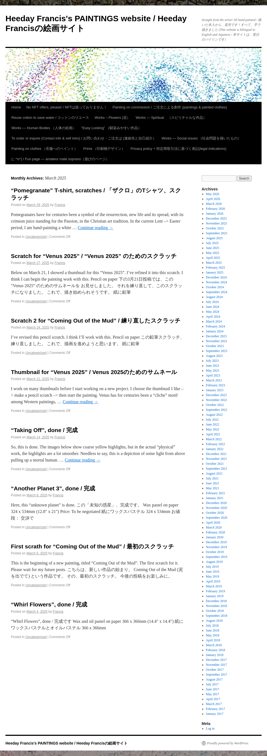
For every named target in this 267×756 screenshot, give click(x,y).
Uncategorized (35, 237)
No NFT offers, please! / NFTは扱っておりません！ (66, 107)
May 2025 (212, 253)
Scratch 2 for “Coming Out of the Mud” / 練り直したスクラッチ (96, 320)
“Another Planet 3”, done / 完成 (53, 488)
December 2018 (216, 601)
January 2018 (214, 655)
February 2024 (215, 326)
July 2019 (212, 567)
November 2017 (216, 665)
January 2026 (214, 213)
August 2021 (214, 473)
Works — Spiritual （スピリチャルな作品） (171, 118)
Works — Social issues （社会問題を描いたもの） (201, 138)
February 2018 (215, 650)
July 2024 (212, 302)
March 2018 (214, 645)
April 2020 (213, 522)
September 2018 (216, 616)
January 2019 (214, 596)
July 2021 (212, 478)
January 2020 (214, 537)
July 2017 (212, 684)
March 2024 (214, 321)
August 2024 (214, 297)
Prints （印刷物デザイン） (104, 149)
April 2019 (213, 581)
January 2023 (214, 390)
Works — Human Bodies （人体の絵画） (43, 128)
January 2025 (214, 272)
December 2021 (216, 454)
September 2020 (216, 518)
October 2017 (215, 670)
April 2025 (213, 258)
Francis (59, 205)
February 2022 (215, 444)
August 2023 (214, 356)
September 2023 (216, 351)
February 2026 (215, 209)
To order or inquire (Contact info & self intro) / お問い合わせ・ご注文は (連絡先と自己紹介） (83, 138)
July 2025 (212, 243)
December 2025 (216, 218)
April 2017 (213, 699)
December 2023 (216, 336)
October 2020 (215, 513)
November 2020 (216, 508)
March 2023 (214, 380)
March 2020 (214, 527)
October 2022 (215, 405)
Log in (210, 728)
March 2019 (214, 586)
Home (16, 107)
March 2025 (214, 263)
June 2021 (212, 483)
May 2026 (212, 194)
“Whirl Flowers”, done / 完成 (49, 604)
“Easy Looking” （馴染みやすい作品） (111, 128)
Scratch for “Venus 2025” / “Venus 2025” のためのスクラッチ (94, 256)
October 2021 (215, 464)
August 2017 (214, 679)
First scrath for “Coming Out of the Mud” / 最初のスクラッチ (92, 546)
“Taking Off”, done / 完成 (44, 430)
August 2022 (214, 415)
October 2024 (215, 287)
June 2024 (212, 307)
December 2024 (216, 277)
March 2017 (214, 704)
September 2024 (216, 292)
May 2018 (212, 635)
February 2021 (215, 493)
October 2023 (215, 346)
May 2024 (212, 312)
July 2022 (212, 419)
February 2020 (215, 532)
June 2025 (212, 248)
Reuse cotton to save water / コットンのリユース (50, 118)
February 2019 (215, 591)
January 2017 (214, 714)
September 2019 (216, 557)
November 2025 (216, 223)
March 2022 (214, 439)
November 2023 (216, 341)
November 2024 (216, 282)
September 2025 (216, 233)
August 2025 (214, 238)
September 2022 (216, 410)
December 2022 (216, 395)
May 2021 (212, 488)
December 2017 (216, 660)
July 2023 (212, 361)
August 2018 (214, 621)
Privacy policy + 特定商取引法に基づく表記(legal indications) (178, 149)
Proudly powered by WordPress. (228, 743)
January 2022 (214, 449)
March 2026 (214, 204)
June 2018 (212, 630)
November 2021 (216, 459)
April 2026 (213, 199)
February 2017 (215, 709)
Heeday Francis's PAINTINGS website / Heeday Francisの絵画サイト (66, 743)
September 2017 (216, 674)
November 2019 (216, 547)
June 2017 (212, 689)
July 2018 (212, 625)
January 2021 (214, 498)
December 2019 (216, 542)
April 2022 (213, 434)
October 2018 (215, 611)
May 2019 (212, 576)
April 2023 (213, 375)
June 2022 (212, 424)
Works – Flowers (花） (112, 118)
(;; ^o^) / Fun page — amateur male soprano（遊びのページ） (60, 159)
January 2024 (214, 331)
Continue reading (95, 227)
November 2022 (216, 400)
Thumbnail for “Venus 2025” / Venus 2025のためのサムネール (94, 372)
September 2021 (216, 468)
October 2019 (215, 552)
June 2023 (212, 366)
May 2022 (212, 429)
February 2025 (215, 267)
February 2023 (215, 385)
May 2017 (212, 694)
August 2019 (214, 562)
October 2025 (215, 228)
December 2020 (216, 503)
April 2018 (213, 640)
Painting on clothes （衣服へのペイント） (44, 149)
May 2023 (212, 370)
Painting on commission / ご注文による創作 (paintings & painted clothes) (170, 107)
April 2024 (213, 316)
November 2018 (216, 606)
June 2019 (212, 571)
